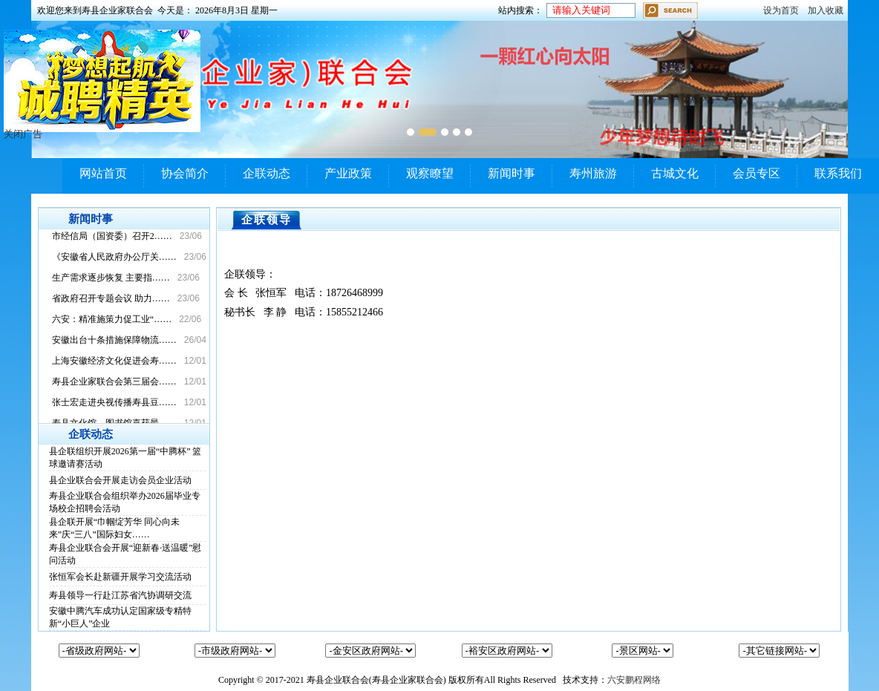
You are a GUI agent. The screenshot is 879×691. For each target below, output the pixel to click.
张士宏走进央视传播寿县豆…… (114, 402)
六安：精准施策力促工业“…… (111, 319)
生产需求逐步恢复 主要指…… (111, 277)
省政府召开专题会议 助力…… (111, 298)
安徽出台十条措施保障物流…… (114, 340)
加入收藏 (825, 10)
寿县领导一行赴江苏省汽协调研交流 (120, 595)
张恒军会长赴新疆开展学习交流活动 (120, 577)
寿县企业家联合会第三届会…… (114, 381)
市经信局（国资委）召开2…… (112, 236)
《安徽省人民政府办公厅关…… (114, 257)
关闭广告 (23, 134)
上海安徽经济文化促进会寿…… (114, 361)
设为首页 (781, 10)
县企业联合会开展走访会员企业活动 (120, 480)
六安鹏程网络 (634, 680)
